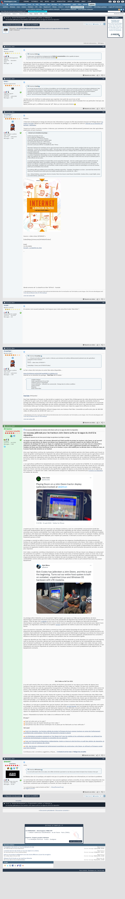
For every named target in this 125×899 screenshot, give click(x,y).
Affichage (100, 43)
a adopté (44, 621)
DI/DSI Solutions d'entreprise (18, 4)
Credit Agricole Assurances (40, 835)
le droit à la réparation (96, 470)
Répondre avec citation (89, 75)
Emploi (69, 1)
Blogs (47, 1)
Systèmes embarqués (77, 7)
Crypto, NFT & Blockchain (115, 7)
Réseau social (23, 13)
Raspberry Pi (47, 7)
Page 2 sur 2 (88, 24)
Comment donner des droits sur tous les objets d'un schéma (21, 854)
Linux (18, 7)
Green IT (60, 7)
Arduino (24, 7)
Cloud (29, 4)
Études (76, 1)
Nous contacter (83, 873)
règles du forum (30, 791)
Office (79, 4)
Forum (7, 18)
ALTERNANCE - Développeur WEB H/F (39, 833)
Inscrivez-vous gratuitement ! (37, 11)
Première (96, 24)
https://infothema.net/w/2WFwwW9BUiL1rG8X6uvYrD (40, 373)
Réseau (54, 7)
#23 (103, 112)
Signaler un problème (31, 24)
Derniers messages (6, 13)
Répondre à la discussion (12, 25)
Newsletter (61, 1)
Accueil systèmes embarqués (34, 9)
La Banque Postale (36, 842)
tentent (58, 625)
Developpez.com (92, 873)
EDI (60, 4)
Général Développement (19, 18)
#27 (103, 761)
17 (99, 758)
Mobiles (85, 4)
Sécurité (67, 7)
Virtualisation (88, 7)
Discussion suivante (61, 813)
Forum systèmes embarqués (68, 9)
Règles (45, 13)
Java (48, 4)
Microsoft (42, 4)
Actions (14, 13)
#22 (103, 78)
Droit (83, 1)
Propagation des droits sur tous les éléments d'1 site (19, 850)
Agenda (36, 13)
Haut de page (100, 873)
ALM (37, 4)
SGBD (74, 4)
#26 (103, 426)
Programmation (67, 4)
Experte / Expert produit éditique (37, 840)
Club (89, 1)
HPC (36, 7)
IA (33, 4)
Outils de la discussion (90, 43)
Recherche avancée (119, 13)
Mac (40, 7)
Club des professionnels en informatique (35, 293)
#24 (103, 302)
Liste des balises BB (29, 296)
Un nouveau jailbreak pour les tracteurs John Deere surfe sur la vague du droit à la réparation (43, 28)
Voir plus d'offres (75, 844)
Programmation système (35, 18)
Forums (26, 1)
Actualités (18, 804)
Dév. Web (54, 4)
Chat (53, 1)
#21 (103, 46)
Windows (12, 7)
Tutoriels (34, 1)
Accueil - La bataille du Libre (32, 248)
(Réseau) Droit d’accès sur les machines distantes (18, 861)
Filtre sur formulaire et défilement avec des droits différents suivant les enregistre (27, 857)
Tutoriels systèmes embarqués (51, 9)
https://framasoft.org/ (57, 790)
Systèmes (92, 4)
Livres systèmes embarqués (85, 9)
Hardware (30, 7)
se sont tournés (71, 709)
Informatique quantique (100, 7)
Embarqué (47, 18)
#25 (103, 348)
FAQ (41, 1)
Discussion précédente (47, 813)
